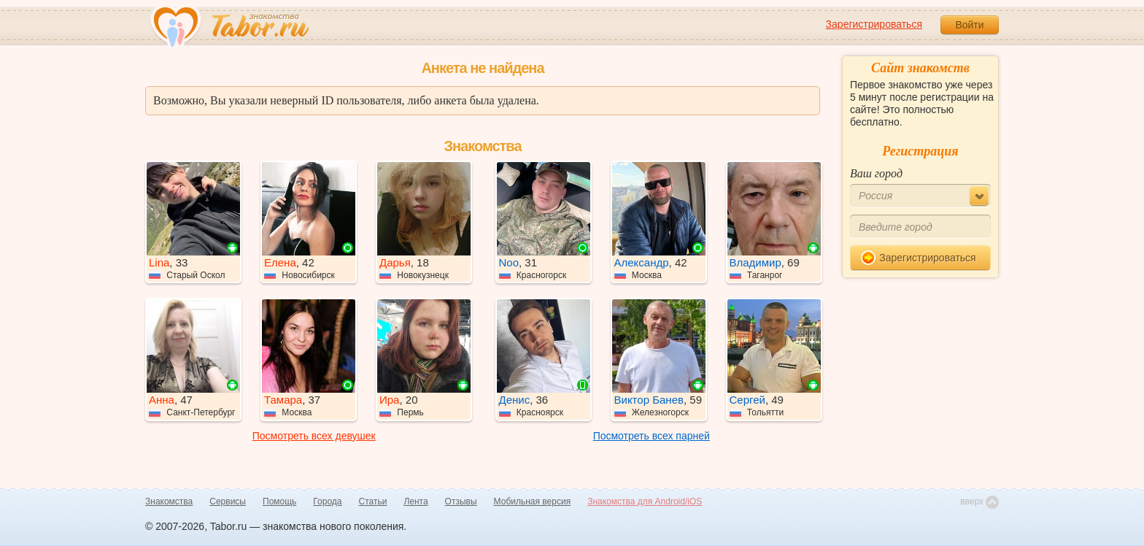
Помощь (279, 501)
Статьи (373, 501)
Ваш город (876, 173)
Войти (969, 25)
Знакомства (169, 501)
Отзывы (461, 501)
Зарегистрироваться (874, 24)
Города (327, 501)
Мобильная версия (532, 501)
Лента (415, 501)
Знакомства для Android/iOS (644, 501)
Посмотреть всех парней (651, 436)
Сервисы (227, 501)
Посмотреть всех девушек (314, 436)
